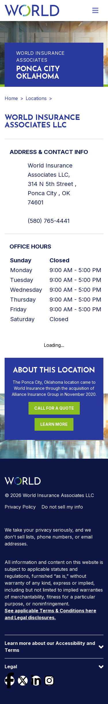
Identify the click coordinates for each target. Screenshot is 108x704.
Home (11, 98)
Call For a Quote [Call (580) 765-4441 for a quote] (54, 408)
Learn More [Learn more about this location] (54, 424)
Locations (36, 98)
